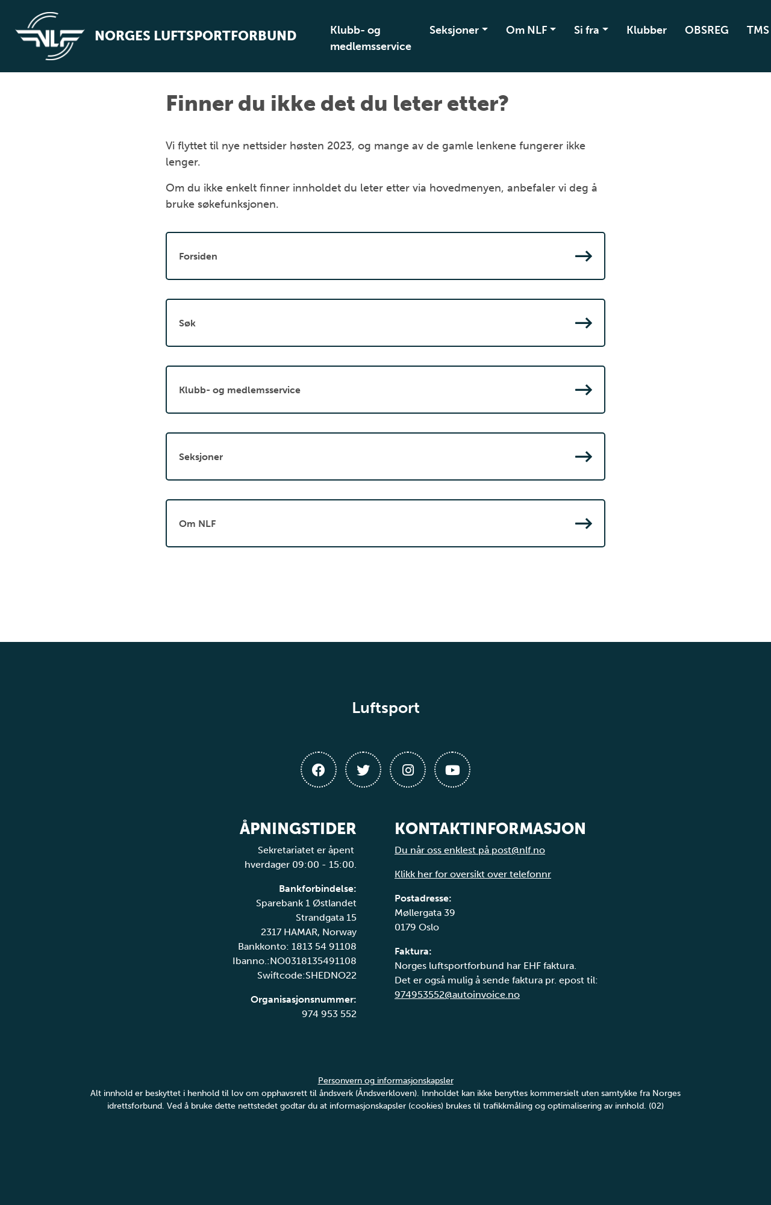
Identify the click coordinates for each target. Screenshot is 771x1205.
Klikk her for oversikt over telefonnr (473, 874)
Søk (385, 322)
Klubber (646, 30)
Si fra (586, 30)
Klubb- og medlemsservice (370, 38)
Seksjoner (454, 30)
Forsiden (385, 256)
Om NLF (527, 30)
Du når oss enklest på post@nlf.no (470, 850)
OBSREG (707, 30)
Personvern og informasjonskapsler (386, 1081)
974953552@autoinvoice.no (457, 994)
